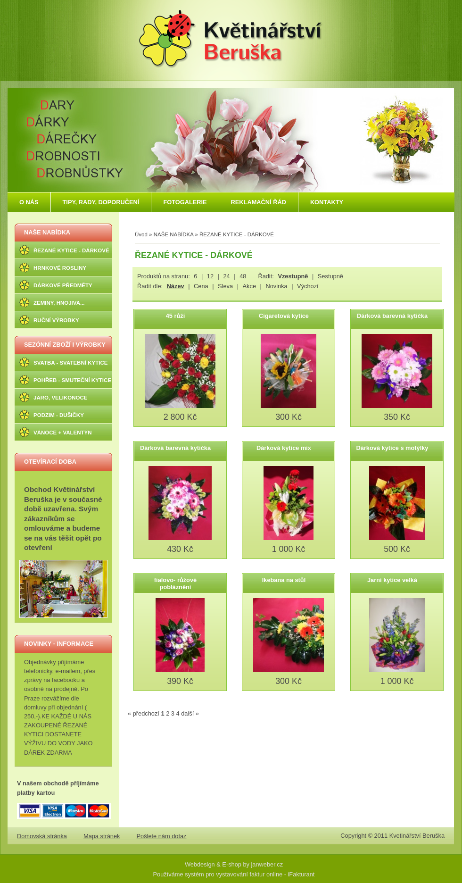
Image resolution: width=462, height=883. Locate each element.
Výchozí (308, 286)
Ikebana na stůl (283, 579)
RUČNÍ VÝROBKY (56, 320)
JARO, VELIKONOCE (60, 397)
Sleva (225, 286)
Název (175, 286)
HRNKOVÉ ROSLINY (59, 268)
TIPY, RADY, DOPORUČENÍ (101, 202)
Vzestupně (293, 276)
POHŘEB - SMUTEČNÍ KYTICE (72, 380)
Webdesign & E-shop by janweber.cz (234, 864)
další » (190, 713)
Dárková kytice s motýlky (392, 447)
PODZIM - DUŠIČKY (58, 415)
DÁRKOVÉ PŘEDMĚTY (62, 285)
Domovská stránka (42, 836)
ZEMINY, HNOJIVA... (59, 303)
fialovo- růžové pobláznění (175, 583)
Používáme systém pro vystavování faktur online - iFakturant (234, 874)
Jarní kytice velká (392, 579)
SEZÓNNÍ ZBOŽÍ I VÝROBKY (65, 344)
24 (226, 276)
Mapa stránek (101, 836)
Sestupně (330, 276)
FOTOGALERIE (184, 202)
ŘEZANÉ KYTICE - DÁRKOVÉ (71, 250)
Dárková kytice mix (283, 447)
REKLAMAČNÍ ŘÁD (258, 202)
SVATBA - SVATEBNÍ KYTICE (70, 363)
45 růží (175, 315)
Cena (201, 286)
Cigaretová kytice (284, 315)
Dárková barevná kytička (392, 315)
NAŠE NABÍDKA (47, 232)
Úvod (141, 234)
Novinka (276, 286)
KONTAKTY (326, 202)
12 (210, 276)
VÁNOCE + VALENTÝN (62, 432)
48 (242, 276)
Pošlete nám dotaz (162, 836)
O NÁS (29, 202)
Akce (249, 286)
